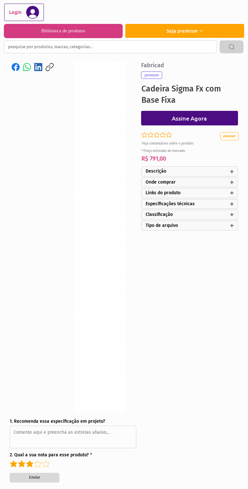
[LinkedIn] (38, 67)
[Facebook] (15, 67)
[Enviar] (34, 478)
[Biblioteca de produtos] (63, 31)
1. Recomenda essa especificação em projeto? (57, 421)
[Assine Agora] (189, 118)
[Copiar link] (49, 67)
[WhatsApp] (27, 67)
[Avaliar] (231, 136)
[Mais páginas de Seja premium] (201, 30)
